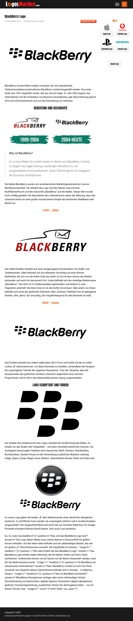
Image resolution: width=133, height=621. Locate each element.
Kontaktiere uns (63, 615)
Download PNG (88, 21)
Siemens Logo (122, 49)
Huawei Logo (115, 64)
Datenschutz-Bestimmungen (17, 615)
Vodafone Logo (122, 34)
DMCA (52, 615)
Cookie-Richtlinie (39, 615)
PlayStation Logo (107, 49)
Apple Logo (107, 34)
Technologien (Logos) (34, 21)
